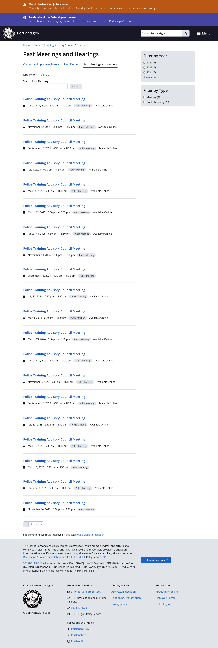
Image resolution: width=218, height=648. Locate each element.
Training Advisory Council (59, 45)
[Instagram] (76, 641)
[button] (204, 33)
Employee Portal (165, 598)
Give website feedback (91, 534)
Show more (150, 77)
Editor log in (163, 604)
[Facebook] (78, 629)
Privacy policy (119, 604)
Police (37, 45)
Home (26, 45)
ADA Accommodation (123, 591)
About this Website (167, 591)
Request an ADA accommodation (42, 557)
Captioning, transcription (126, 598)
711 (104, 557)
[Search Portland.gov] (161, 33)
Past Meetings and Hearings (100, 64)
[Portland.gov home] (20, 33)
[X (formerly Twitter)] (76, 635)
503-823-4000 (77, 557)
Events (81, 45)
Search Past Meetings (36, 81)
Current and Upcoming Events (41, 64)
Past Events (71, 64)
